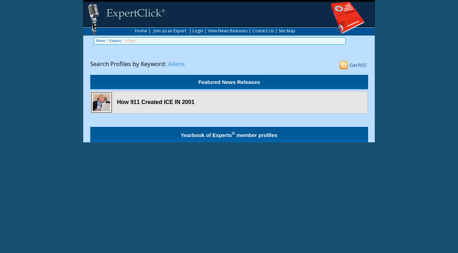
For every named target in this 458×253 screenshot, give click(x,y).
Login (197, 31)
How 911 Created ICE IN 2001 (156, 102)
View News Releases (228, 31)
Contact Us (263, 31)
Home (141, 31)
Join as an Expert (169, 31)
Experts (116, 40)
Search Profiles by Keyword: (128, 64)
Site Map (287, 31)
